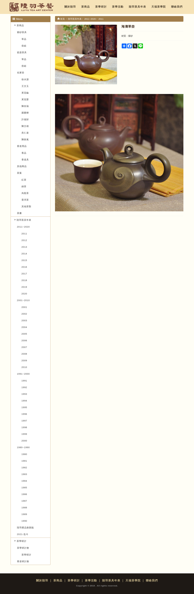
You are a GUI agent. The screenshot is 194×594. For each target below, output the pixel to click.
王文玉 (25, 86)
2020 (24, 293)
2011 (24, 233)
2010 (24, 367)
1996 (24, 414)
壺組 (24, 45)
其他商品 (22, 166)
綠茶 (24, 186)
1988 (24, 507)
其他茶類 (26, 206)
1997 (24, 420)
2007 (24, 347)
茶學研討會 (23, 548)
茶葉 (19, 173)
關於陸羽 (70, 6)
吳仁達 (25, 132)
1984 (24, 481)
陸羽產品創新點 (25, 527)
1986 (24, 494)
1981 (24, 461)
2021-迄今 (22, 534)
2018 (24, 280)
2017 (24, 273)
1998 (24, 427)
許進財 (25, 119)
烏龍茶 (25, 193)
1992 (24, 387)
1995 (24, 407)
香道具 (25, 159)
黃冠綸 (25, 92)
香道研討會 (23, 561)
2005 (24, 333)
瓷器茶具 (22, 52)
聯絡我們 (177, 6)
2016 (24, 267)
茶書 (19, 213)
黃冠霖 (25, 99)
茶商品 (85, 6)
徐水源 (25, 79)
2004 (24, 327)
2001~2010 (23, 300)
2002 (24, 313)
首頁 (61, 19)
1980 (24, 454)
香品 (24, 153)
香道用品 (22, 146)
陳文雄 (25, 126)
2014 (24, 253)
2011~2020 (23, 226)
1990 (24, 521)
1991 (24, 380)
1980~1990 (23, 447)
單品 (24, 39)
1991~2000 (23, 374)
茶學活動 (118, 6)
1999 (24, 434)
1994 (24, 400)
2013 (24, 247)
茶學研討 (101, 6)
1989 (24, 514)
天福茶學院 (158, 6)
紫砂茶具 (22, 32)
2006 (24, 340)
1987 (24, 501)
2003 (24, 320)
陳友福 (25, 106)
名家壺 (20, 72)
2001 (24, 307)
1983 (24, 474)
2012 (24, 240)
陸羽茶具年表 (137, 6)
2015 (24, 260)
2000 (24, 440)
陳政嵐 (25, 139)
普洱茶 (25, 199)
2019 (24, 287)
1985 (24, 487)
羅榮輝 (25, 112)
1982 (24, 467)
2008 (24, 353)
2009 (24, 360)
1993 (24, 394)
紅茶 (24, 179)
